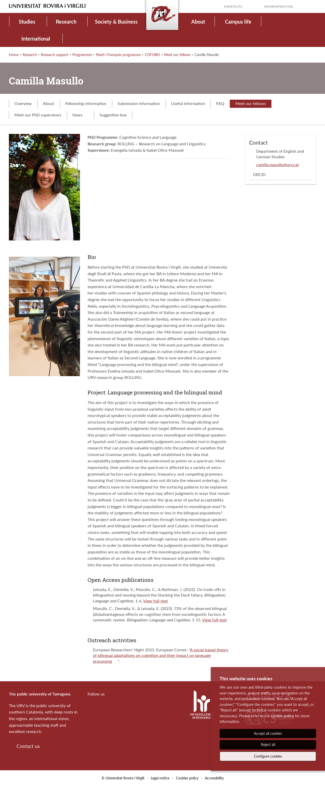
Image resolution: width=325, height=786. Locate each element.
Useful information (188, 103)
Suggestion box (113, 114)
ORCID (259, 174)
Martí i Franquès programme (118, 55)
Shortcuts (233, 6)
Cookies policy (187, 778)
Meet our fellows (177, 55)
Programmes (82, 55)
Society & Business (116, 22)
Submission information (139, 103)
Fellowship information (85, 103)
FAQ (220, 103)
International (35, 39)
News (80, 114)
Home (14, 55)
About (198, 22)
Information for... (279, 6)
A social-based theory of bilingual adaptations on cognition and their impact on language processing (160, 655)
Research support (54, 55)
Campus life (238, 22)
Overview (23, 103)
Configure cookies (268, 756)
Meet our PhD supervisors (37, 114)
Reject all (268, 744)
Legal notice (160, 778)
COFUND (152, 55)
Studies (27, 22)
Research (66, 22)
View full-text (155, 600)
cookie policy (282, 715)
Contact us (28, 746)
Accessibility (214, 778)
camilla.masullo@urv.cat (277, 164)
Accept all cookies (268, 733)
